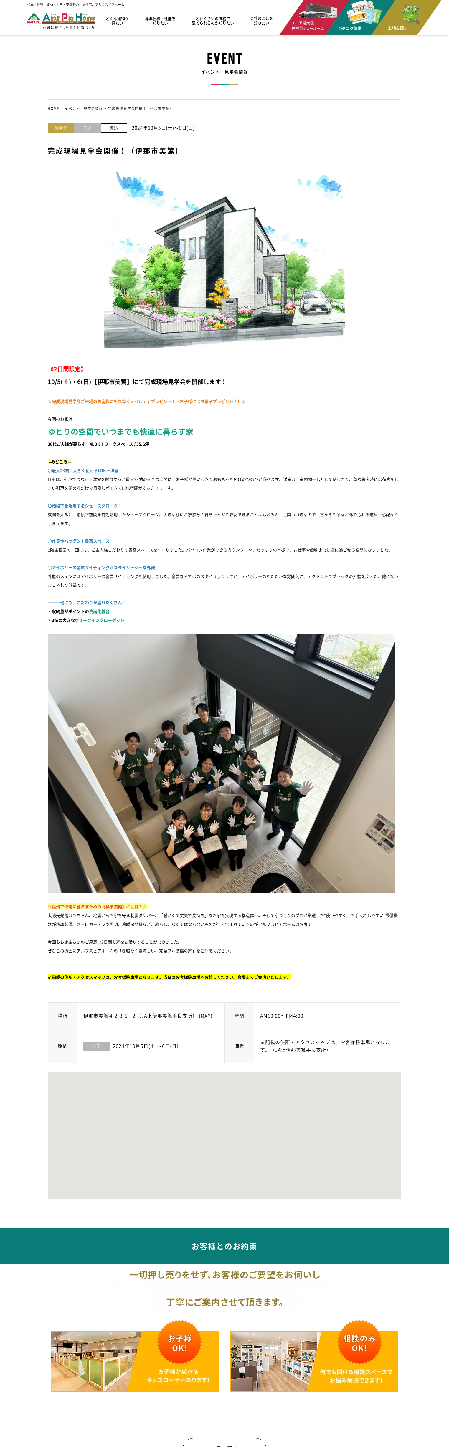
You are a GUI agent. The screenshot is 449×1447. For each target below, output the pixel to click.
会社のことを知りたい (261, 20)
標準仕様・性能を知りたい (160, 21)
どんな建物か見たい (117, 21)
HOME (53, 108)
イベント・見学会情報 (84, 108)
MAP (206, 1015)
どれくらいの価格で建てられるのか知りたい (213, 21)
